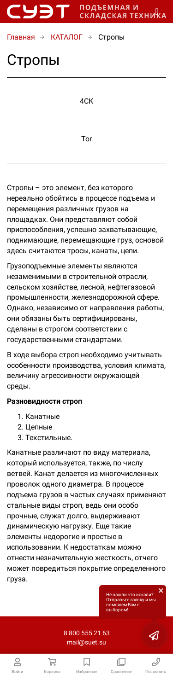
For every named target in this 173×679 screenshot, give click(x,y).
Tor (86, 138)
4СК (86, 101)
